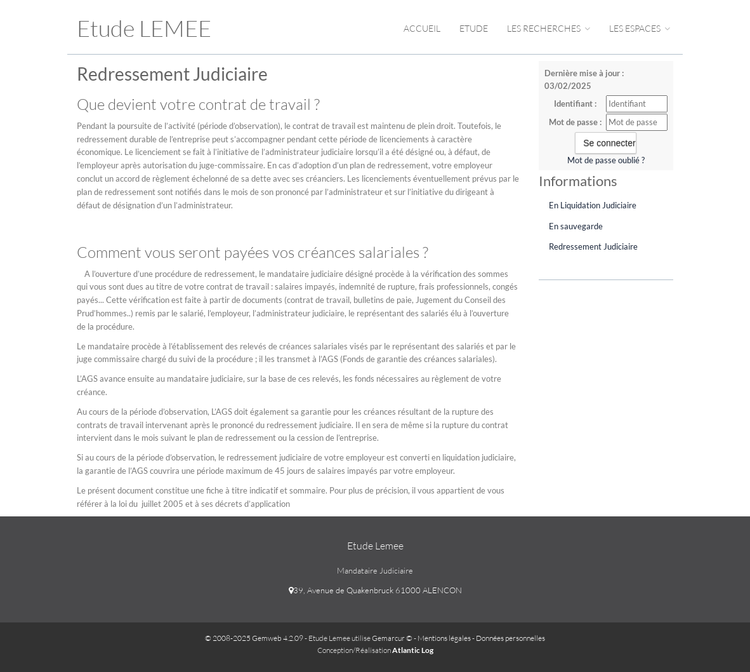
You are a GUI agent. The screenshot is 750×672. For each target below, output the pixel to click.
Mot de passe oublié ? (606, 160)
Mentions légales (444, 638)
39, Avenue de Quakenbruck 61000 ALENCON (375, 590)
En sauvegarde (576, 226)
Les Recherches (548, 28)
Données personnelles (510, 638)
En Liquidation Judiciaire (592, 205)
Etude (473, 28)
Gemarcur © (392, 638)
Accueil (422, 28)
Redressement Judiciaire (593, 246)
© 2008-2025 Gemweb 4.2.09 (254, 638)
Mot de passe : (575, 122)
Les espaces (639, 28)
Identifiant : (575, 103)
